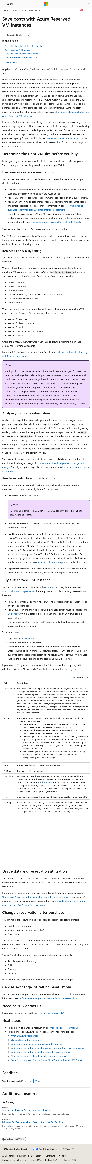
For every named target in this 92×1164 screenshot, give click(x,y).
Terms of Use (36, 1160)
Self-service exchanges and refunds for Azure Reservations (48, 998)
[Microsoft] (46, 4)
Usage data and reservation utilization (21, 53)
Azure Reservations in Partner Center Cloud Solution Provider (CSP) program (49, 1059)
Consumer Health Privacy (13, 1160)
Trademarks (50, 1160)
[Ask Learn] (82, 10)
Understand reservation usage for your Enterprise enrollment (41, 1051)
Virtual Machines (29, 10)
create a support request (50, 1012)
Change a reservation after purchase (21, 57)
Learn (5, 10)
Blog (38, 1155)
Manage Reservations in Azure (26, 1039)
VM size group (44, 782)
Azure (14, 10)
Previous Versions (25, 1155)
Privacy (62, 1155)
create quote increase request (51, 562)
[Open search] (80, 3)
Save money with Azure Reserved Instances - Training (26, 1110)
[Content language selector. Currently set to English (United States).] (15, 1149)
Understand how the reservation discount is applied (36, 1043)
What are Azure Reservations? (25, 1035)
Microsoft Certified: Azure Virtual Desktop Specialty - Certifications (32, 1122)
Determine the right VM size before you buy (24, 46)
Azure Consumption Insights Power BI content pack (54, 221)
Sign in (87, 3)
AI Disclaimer (8, 1155)
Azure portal (51, 587)
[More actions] (87, 10)
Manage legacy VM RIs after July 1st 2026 (63, 403)
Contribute (50, 1155)
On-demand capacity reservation (62, 138)
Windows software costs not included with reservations (38, 1055)
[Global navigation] (3, 3)
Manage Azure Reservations (64, 1027)
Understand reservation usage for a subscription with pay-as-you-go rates (47, 1047)
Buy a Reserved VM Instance (17, 49)
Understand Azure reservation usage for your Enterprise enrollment (35, 896)
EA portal (12, 613)
